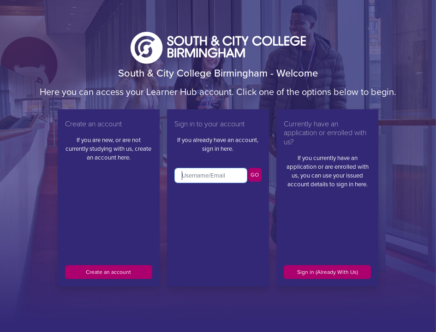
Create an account (108, 272)
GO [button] (255, 175)
